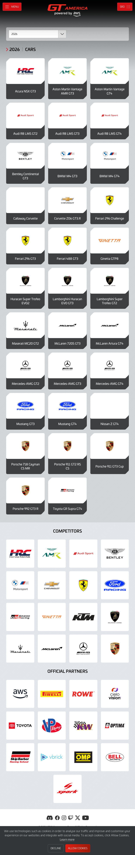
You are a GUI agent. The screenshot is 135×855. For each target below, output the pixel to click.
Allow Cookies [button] (77, 848)
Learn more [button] (67, 839)
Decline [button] (56, 848)
